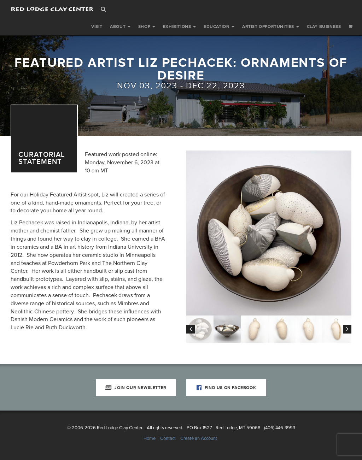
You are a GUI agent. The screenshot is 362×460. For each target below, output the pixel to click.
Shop (146, 26)
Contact (168, 438)
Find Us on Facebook (226, 387)
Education (219, 26)
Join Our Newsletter (136, 387)
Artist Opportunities (270, 26)
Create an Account (198, 438)
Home (150, 438)
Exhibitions (179, 26)
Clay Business (324, 26)
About (120, 26)
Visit (96, 26)
